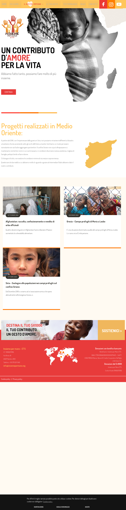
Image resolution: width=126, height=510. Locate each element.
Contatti (93, 4)
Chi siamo (15, 4)
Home (4, 4)
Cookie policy (5, 379)
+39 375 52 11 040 (14, 363)
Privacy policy (17, 379)
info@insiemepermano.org (14, 366)
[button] (15, 4)
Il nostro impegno (33, 4)
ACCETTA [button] (87, 507)
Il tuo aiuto (53, 4)
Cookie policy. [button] (48, 502)
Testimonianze (70, 4)
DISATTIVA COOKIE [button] (38, 507)
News (83, 4)
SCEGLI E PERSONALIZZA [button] (63, 507)
